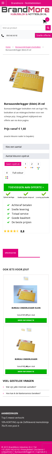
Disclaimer (39, 449)
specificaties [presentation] (10, 253)
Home (8, 47)
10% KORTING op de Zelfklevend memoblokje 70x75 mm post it (25, 424)
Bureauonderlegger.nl (24, 452)
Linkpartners (6, 452)
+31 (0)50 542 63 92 (10, 449)
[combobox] (26, 27)
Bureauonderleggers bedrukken (28, 47)
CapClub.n (40, 452)
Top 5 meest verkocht (12, 417)
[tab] (10, 253)
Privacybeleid (27, 449)
